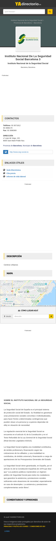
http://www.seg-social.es (19, 152)
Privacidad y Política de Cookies (16, 526)
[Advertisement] (28, 95)
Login (7, 531)
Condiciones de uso (37, 526)
